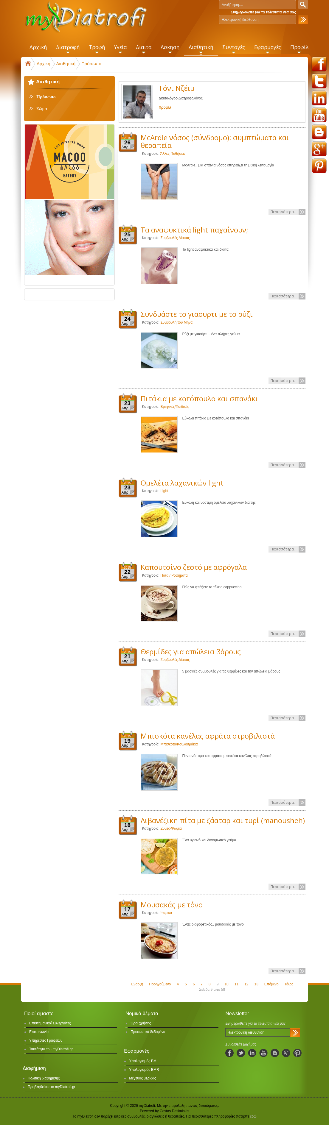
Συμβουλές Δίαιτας (175, 238)
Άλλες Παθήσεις (173, 154)
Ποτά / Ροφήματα (173, 575)
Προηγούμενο (160, 984)
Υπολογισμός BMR (144, 1070)
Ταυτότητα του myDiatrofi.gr (51, 1049)
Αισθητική (65, 63)
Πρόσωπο (91, 63)
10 (226, 984)
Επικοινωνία (39, 1032)
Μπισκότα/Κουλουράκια (179, 744)
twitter (319, 81)
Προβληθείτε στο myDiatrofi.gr (51, 1087)
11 (236, 984)
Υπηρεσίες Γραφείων (45, 1040)
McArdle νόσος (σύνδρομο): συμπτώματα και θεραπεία (215, 141)
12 (246, 984)
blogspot (319, 131)
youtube (319, 114)
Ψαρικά (166, 913)
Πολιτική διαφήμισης (44, 1078)
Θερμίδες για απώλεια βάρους (191, 651)
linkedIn (252, 1053)
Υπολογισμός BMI (143, 1061)
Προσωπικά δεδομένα (148, 1032)
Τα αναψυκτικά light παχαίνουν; (194, 230)
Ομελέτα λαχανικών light (182, 483)
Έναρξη (137, 984)
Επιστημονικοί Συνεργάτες (50, 1023)
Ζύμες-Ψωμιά (170, 828)
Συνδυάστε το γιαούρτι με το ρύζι (197, 314)
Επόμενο (271, 984)
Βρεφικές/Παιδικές (174, 407)
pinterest (319, 165)
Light (164, 491)
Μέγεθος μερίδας (142, 1078)
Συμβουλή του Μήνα (176, 322)
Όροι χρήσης (141, 1023)
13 (256, 984)
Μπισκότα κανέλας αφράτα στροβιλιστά (208, 736)
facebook (319, 64)
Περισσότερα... (284, 211)
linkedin (319, 98)
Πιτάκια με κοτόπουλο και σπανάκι (199, 398)
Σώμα (41, 108)
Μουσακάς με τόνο (172, 904)
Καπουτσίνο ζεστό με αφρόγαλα (194, 567)
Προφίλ (165, 107)
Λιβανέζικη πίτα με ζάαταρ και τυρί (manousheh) (223, 820)
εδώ (253, 1116)
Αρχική (43, 63)
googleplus (319, 148)
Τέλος (289, 984)
